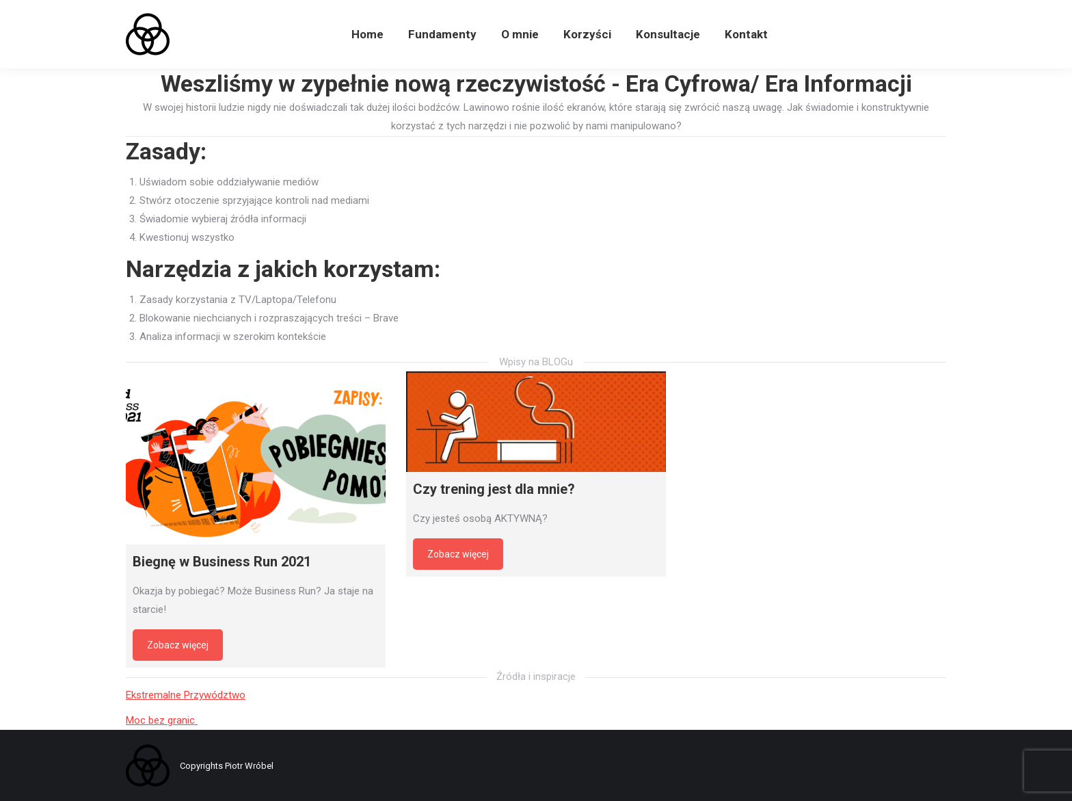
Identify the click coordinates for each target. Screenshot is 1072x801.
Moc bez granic (162, 720)
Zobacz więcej (178, 645)
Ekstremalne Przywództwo (185, 695)
